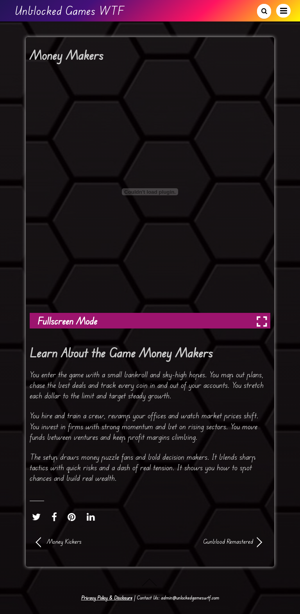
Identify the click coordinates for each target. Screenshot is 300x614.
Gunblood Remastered (205, 541)
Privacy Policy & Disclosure (106, 597)
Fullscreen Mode (67, 321)
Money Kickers (64, 541)
